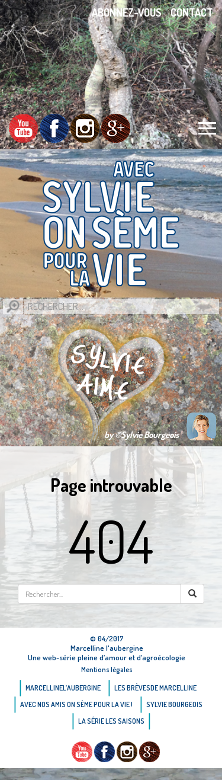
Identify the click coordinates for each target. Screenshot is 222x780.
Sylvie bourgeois (174, 704)
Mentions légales (107, 669)
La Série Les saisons (111, 721)
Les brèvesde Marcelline (155, 687)
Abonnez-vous (127, 12)
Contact (191, 12)
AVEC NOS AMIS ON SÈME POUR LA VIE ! (76, 704)
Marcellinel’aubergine (63, 687)
